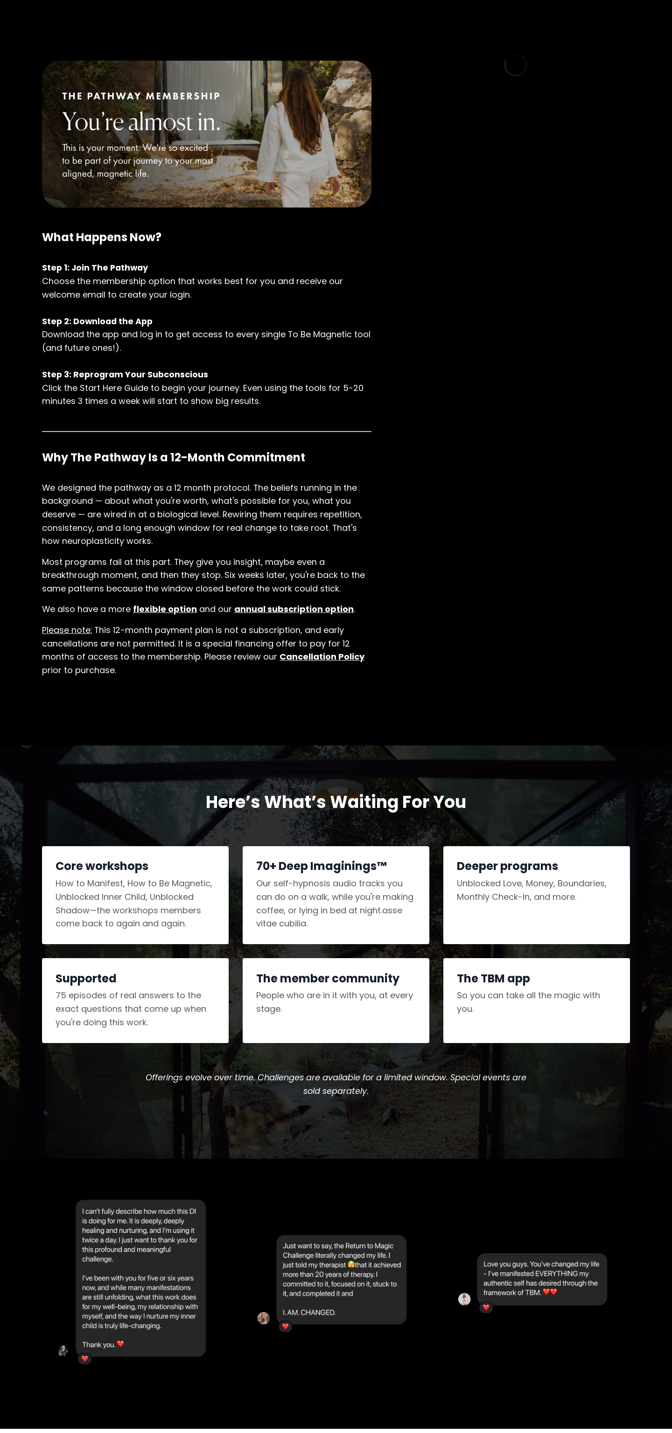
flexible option (165, 611)
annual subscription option (294, 611)
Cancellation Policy (322, 659)
